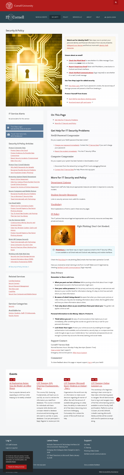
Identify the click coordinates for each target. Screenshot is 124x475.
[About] (89, 17)
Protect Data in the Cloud (19, 150)
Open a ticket (55, 350)
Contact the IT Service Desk (64, 169)
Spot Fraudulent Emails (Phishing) (22, 172)
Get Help (87, 444)
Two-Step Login (74, 85)
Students (17, 313)
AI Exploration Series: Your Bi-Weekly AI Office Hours (20, 386)
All (117, 399)
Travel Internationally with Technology (23, 199)
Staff (22, 313)
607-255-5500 (41, 465)
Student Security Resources (64, 194)
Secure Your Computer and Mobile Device (23, 294)
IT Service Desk (94, 145)
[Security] (55, 17)
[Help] (98, 17)
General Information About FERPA (22, 259)
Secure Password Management (19, 286)
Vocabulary (56, 204)
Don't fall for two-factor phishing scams (82, 99)
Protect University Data (17, 148)
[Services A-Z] (77, 17)
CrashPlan (12, 291)
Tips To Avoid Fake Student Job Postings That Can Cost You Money (24, 214)
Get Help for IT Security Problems (66, 120)
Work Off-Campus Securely (18, 239)
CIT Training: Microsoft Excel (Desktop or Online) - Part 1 (75, 386)
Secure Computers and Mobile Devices (22, 191)
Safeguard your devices (75, 45)
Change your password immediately (67, 145)
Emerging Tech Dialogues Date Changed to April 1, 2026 (63, 451)
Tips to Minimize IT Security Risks (22, 196)
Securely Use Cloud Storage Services (23, 256)
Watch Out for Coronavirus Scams (22, 206)
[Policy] (65, 17)
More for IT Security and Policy (65, 123)
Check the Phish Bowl (77, 60)
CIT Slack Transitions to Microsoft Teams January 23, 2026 (63, 456)
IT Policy (55, 214)
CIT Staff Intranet (11, 444)
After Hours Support (80, 352)
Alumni (16, 315)
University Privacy (11, 461)
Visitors (11, 313)
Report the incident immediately (66, 151)
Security (11, 306)
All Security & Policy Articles (18, 267)
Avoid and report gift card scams (80, 102)
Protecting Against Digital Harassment (22, 176)
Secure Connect (14, 283)
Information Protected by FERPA (21, 262)
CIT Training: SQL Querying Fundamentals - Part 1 (48, 386)
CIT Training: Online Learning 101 (100, 384)
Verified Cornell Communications (68, 267)
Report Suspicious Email (78, 66)
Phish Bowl (62, 259)
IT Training (87, 447)
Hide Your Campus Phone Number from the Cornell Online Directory (25, 183)
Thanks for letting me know (16, 467)
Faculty (11, 315)
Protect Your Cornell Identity (19, 164)
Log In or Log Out (12, 448)
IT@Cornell (15, 17)
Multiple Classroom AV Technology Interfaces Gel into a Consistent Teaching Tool (63, 445)
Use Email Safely (15, 203)
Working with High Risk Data (19, 254)
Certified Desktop (14, 281)
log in (90, 362)
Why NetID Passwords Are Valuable (22, 167)
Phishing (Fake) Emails (91, 451)
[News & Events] (41, 17)
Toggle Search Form (116, 2)
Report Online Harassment (19, 179)
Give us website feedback (92, 465)
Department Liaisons (61, 182)
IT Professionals (30, 313)
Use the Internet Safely (17, 220)
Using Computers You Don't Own (22, 244)
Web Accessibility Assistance (108, 472)
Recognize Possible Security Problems (23, 170)
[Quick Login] (110, 17)
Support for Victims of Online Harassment (25, 187)
